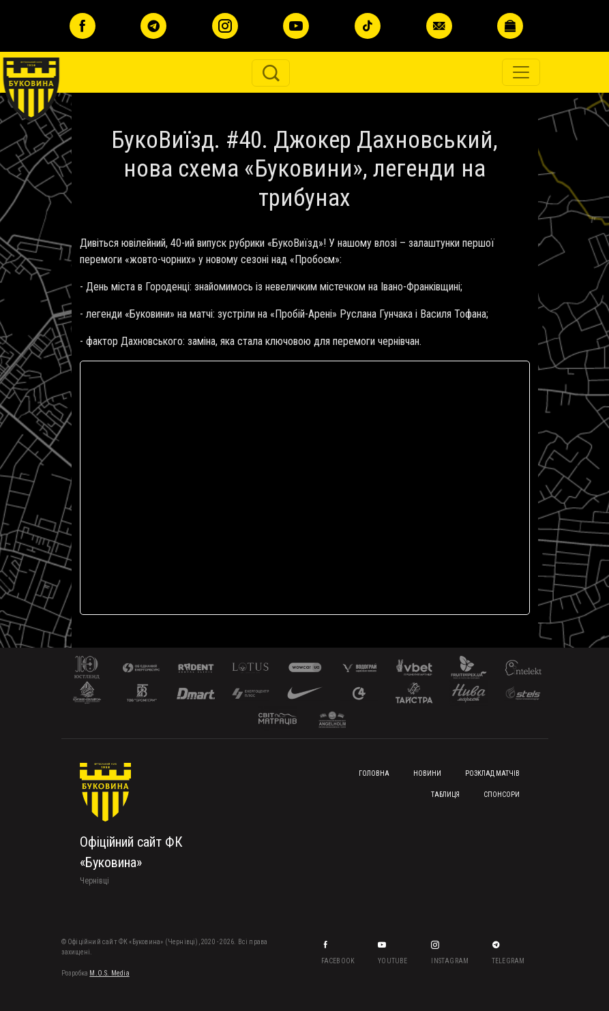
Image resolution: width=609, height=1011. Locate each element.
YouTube (393, 961)
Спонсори (502, 794)
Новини (427, 773)
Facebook (339, 961)
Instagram (450, 961)
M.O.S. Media (109, 973)
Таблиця (445, 794)
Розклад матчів (492, 773)
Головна (374, 773)
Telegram (509, 961)
